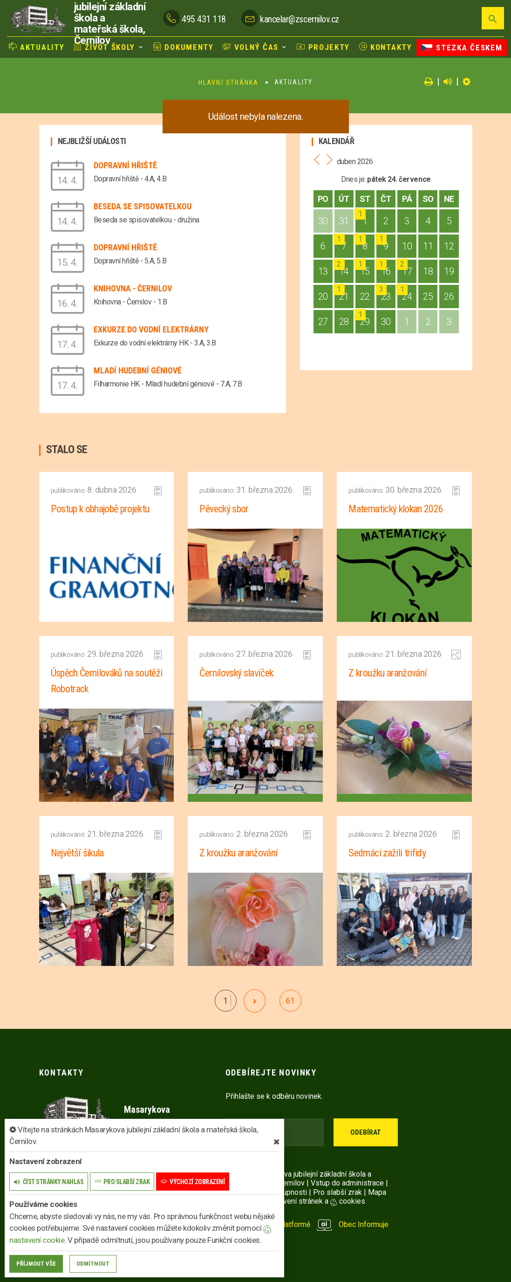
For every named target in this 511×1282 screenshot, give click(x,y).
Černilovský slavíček (236, 673)
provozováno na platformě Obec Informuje (307, 1224)
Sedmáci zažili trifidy (386, 853)
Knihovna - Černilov (133, 288)
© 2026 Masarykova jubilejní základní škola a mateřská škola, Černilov (298, 1178)
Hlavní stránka (228, 82)
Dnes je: (353, 179)
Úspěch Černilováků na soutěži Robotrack (107, 681)
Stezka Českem (461, 47)
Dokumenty (183, 47)
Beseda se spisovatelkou (142, 206)
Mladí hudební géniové (138, 370)
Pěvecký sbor (223, 509)
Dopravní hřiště (125, 165)
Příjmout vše (36, 1263)
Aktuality (37, 47)
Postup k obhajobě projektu (100, 509)
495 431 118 (204, 19)
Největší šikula (77, 853)
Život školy (104, 47)
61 (290, 1001)
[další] (255, 1001)
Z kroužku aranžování (387, 673)
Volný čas (251, 47)
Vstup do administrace (347, 1183)
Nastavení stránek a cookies (310, 1201)
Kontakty (385, 47)
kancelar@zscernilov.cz (299, 19)
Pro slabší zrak (337, 1192)
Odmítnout (92, 1263)
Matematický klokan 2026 (395, 509)
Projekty (323, 47)
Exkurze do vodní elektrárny (151, 329)
